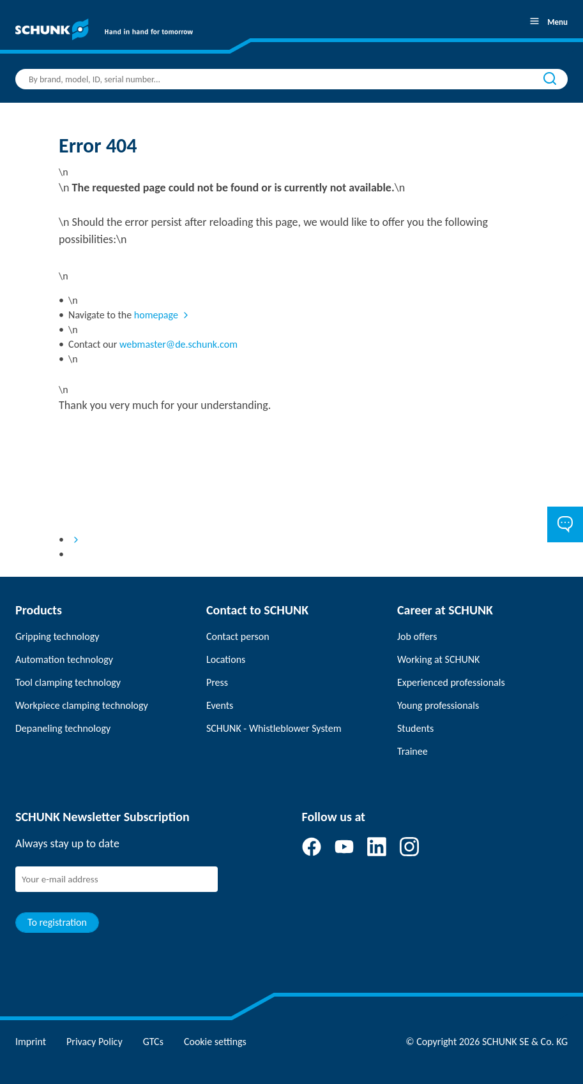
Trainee (412, 751)
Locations (225, 659)
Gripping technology (57, 636)
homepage (156, 315)
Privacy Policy (94, 1042)
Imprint (30, 1042)
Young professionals (438, 705)
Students (415, 728)
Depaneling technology (62, 728)
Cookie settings (215, 1042)
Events (219, 705)
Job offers (417, 636)
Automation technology (64, 659)
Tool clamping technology (68, 682)
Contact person (237, 636)
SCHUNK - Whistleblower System (273, 728)
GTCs (153, 1042)
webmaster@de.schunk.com (178, 344)
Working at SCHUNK (438, 659)
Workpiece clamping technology (81, 705)
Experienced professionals (451, 682)
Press (217, 682)
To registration (57, 922)
